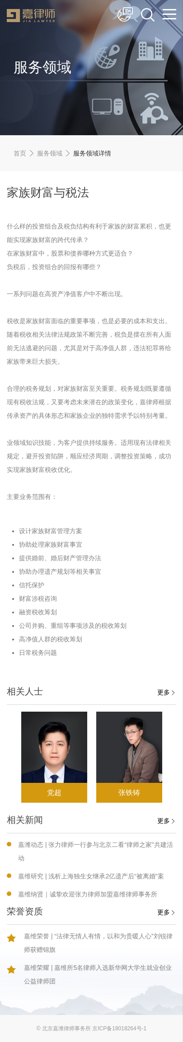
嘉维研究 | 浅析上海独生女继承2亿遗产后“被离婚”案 (91, 876)
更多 (165, 692)
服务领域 (49, 153)
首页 (20, 153)
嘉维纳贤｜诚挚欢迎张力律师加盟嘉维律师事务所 (87, 894)
